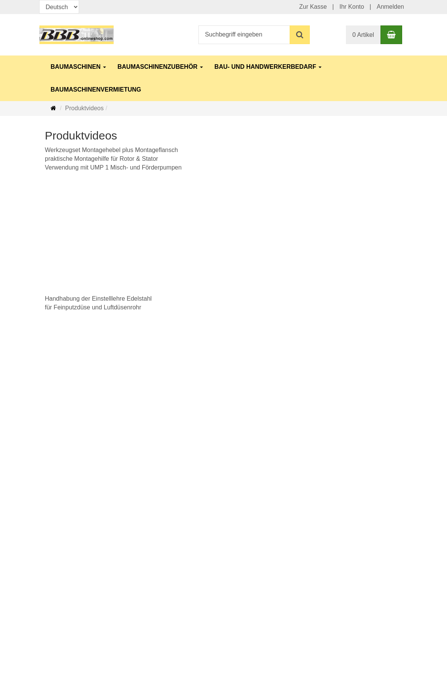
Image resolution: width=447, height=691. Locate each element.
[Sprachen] (59, 7)
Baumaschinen (78, 66)
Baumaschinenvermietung (96, 89)
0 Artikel (363, 35)
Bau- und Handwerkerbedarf (268, 66)
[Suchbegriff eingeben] (244, 34)
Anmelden (390, 6)
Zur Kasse (313, 6)
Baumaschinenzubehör (160, 66)
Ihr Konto (351, 6)
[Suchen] (300, 34)
